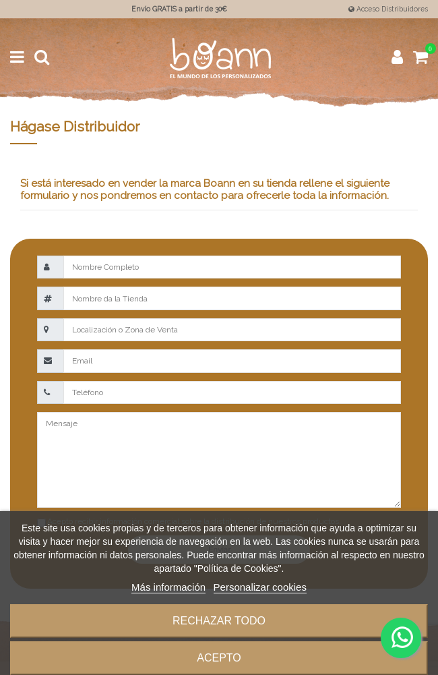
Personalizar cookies (260, 587)
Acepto (219, 658)
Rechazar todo (219, 620)
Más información (168, 587)
